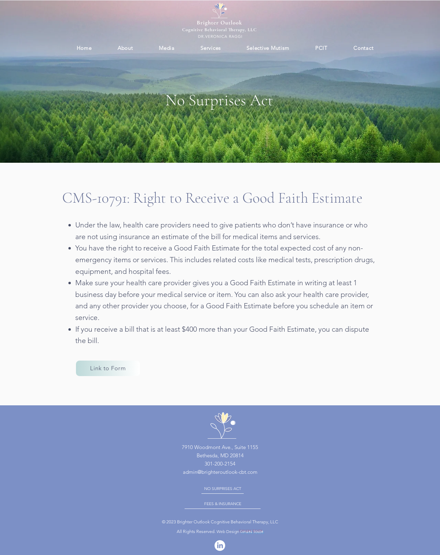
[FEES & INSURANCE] (223, 504)
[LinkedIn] (219, 545)
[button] (210, 48)
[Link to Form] (108, 368)
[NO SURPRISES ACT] (222, 488)
